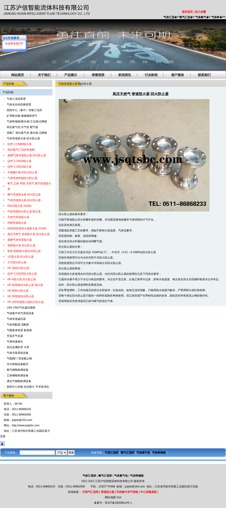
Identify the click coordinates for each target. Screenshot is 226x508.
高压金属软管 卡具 (18, 347)
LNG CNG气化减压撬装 (21, 307)
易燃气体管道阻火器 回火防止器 (26, 155)
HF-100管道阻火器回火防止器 (25, 302)
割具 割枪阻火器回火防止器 (24, 251)
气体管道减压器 (16, 318)
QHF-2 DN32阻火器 (19, 166)
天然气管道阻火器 (18, 217)
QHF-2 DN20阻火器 (19, 161)
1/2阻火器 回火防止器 (20, 256)
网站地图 (110, 497)
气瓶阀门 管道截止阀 (19, 358)
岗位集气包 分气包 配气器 (22, 127)
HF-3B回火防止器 (18, 268)
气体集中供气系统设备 (20, 313)
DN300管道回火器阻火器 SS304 (27, 228)
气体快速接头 (15, 341)
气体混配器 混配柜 (18, 324)
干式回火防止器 (16, 262)
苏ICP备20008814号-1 (118, 502)
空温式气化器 (15, 335)
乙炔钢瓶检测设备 (17, 375)
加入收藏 (200, 11)
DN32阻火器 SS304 (19, 205)
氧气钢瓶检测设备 (17, 369)
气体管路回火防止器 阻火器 (24, 211)
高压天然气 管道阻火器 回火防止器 (28, 234)
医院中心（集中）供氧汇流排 (24, 110)
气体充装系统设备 (17, 352)
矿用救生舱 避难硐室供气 (22, 115)
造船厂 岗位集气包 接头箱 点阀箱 (27, 132)
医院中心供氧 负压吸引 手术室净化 (28, 386)
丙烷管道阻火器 (16, 222)
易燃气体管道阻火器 (19, 239)
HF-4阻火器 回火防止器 (21, 279)
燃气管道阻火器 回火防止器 (24, 194)
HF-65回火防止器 (17, 290)
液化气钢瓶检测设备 (19, 381)
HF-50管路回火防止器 (20, 296)
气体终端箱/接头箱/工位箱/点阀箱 (27, 121)
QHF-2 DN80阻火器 (19, 144)
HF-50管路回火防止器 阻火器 (25, 285)
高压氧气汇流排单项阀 (21, 149)
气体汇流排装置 (16, 98)
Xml (118, 497)
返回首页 (187, 11)
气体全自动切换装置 (19, 104)
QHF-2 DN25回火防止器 (22, 273)
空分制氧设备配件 (17, 364)
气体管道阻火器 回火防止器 (23, 138)
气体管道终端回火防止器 (22, 178)
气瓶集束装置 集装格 (19, 330)
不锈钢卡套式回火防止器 (22, 172)
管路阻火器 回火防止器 (21, 245)
